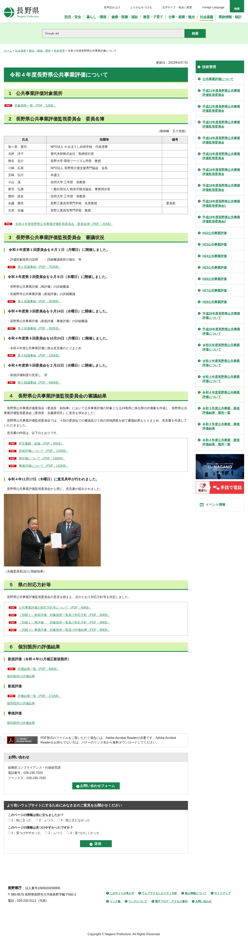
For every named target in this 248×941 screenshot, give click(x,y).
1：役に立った (21, 820)
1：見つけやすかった (26, 833)
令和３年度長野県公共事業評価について (221, 379)
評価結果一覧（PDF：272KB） (39, 696)
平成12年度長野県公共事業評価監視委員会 (221, 108)
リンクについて (137, 901)
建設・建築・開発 (40, 50)
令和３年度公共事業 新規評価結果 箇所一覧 (221, 410)
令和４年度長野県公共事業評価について (221, 394)
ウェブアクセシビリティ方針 (159, 893)
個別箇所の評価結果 (21, 676)
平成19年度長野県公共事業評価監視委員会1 (221, 203)
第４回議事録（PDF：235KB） (39, 355)
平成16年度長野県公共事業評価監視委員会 (221, 172)
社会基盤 (20, 50)
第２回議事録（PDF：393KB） (39, 301)
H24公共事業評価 (214, 256)
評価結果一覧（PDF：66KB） (38, 669)
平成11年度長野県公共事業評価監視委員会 (221, 93)
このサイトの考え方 (122, 893)
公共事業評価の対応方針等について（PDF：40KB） (55, 607)
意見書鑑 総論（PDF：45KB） (41, 443)
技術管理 (59, 50)
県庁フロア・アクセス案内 (171, 901)
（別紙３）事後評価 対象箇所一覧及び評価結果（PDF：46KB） (64, 629)
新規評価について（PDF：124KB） (43, 451)
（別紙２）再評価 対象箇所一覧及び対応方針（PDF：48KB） (64, 622)
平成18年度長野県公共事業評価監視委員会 (221, 187)
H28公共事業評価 (214, 302)
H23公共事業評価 (214, 244)
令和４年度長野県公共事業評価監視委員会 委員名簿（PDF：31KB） (64, 224)
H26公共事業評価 (214, 279)
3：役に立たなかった (75, 820)
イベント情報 (217, 506)
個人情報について (196, 893)
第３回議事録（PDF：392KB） (39, 328)
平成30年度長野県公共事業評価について (221, 331)
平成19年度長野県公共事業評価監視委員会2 (221, 219)
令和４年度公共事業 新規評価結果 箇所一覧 (221, 442)
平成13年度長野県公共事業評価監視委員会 (221, 124)
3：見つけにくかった (85, 833)
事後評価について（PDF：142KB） (43, 465)
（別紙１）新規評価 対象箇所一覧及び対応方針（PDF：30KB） (64, 615)
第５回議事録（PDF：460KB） (39, 382)
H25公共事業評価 (214, 267)
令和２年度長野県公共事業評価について (221, 363)
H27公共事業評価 (214, 290)
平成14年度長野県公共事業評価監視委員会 (221, 140)
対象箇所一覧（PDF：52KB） (35, 105)
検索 (237, 8)
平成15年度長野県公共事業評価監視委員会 (221, 156)
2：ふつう (46, 820)
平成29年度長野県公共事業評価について (221, 315)
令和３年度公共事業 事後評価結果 (221, 426)
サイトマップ (222, 893)
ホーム (8, 50)
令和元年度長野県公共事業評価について (221, 347)
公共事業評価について (217, 79)
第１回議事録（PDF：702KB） (39, 267)
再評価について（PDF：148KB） (42, 458)
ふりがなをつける (141, 7)
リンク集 (115, 901)
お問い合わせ (203, 901)
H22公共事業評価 (214, 233)
